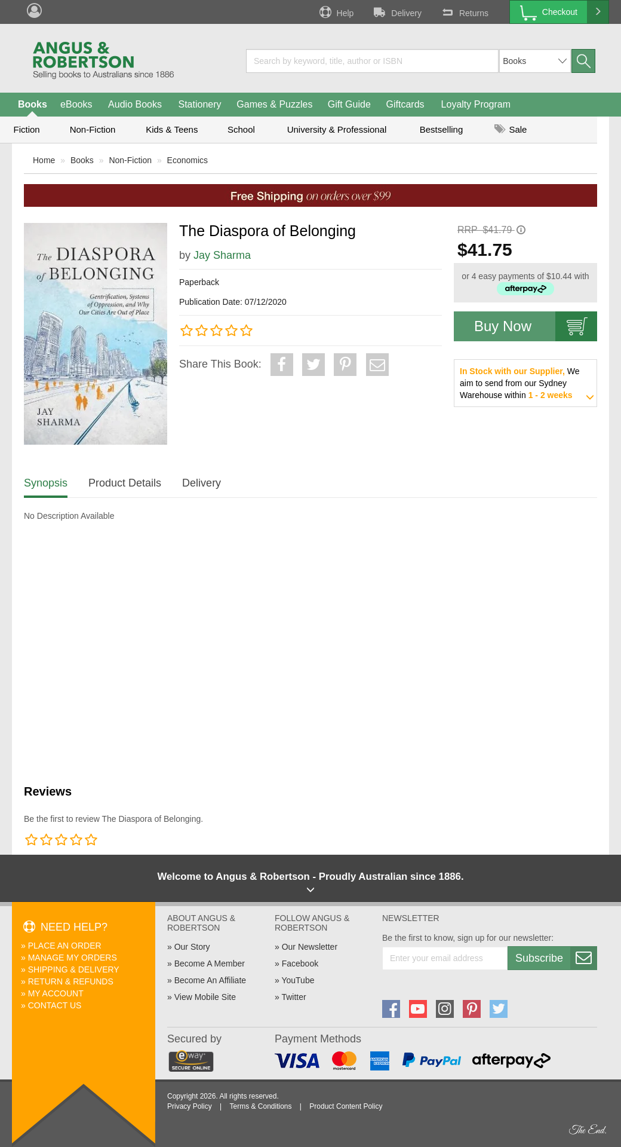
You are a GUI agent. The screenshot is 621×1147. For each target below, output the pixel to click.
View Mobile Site (205, 997)
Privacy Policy (189, 1106)
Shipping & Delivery (73, 969)
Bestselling (441, 129)
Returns (463, 12)
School (241, 129)
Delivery (396, 12)
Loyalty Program (476, 104)
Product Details (124, 483)
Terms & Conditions (260, 1106)
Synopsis (45, 483)
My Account (56, 993)
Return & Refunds (70, 981)
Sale (510, 129)
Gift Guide (349, 104)
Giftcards (405, 104)
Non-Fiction (93, 129)
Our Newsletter (309, 947)
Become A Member (209, 963)
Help (335, 12)
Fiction (26, 129)
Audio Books (135, 104)
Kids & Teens (172, 129)
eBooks (76, 104)
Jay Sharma (222, 255)
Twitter (293, 997)
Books (32, 104)
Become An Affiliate (210, 980)
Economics (187, 160)
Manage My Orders (72, 957)
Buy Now (535, 326)
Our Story (192, 947)
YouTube (297, 980)
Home (44, 160)
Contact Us (55, 1005)
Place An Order (65, 945)
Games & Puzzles (274, 104)
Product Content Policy (345, 1106)
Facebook (300, 963)
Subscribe (556, 958)
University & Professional (337, 129)
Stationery (199, 104)
